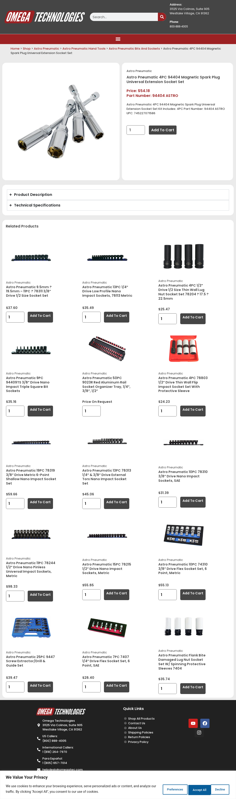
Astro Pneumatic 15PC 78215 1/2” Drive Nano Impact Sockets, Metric (106, 568)
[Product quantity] (136, 130)
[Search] (162, 17)
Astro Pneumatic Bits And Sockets (134, 49)
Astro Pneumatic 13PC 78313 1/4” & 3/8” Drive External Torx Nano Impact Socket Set (106, 477)
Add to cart (162, 130)
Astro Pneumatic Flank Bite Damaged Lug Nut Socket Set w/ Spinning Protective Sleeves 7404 (182, 661)
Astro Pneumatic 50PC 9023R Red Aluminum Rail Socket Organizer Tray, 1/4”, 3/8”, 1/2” (106, 384)
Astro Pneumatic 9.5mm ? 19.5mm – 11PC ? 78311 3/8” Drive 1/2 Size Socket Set (29, 291)
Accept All (216, 789)
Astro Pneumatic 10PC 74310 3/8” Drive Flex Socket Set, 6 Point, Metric (183, 568)
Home (15, 49)
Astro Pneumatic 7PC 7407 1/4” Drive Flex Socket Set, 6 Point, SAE (106, 661)
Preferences (159, 789)
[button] (118, 39)
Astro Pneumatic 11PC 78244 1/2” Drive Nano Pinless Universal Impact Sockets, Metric (30, 569)
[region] (118, 785)
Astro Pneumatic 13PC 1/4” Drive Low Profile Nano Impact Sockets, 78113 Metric (107, 291)
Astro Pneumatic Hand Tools (84, 49)
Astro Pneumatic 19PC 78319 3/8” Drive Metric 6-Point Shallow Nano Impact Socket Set (31, 477)
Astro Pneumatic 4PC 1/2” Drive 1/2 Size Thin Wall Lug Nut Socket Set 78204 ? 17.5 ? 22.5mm (183, 292)
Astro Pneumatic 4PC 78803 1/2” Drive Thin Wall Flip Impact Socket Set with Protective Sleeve (183, 384)
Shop (27, 49)
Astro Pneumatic (46, 49)
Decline (188, 789)
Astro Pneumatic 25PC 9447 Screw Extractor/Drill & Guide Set (30, 661)
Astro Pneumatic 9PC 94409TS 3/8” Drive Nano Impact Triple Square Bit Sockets (28, 384)
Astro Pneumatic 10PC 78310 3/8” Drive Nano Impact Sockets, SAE (183, 476)
